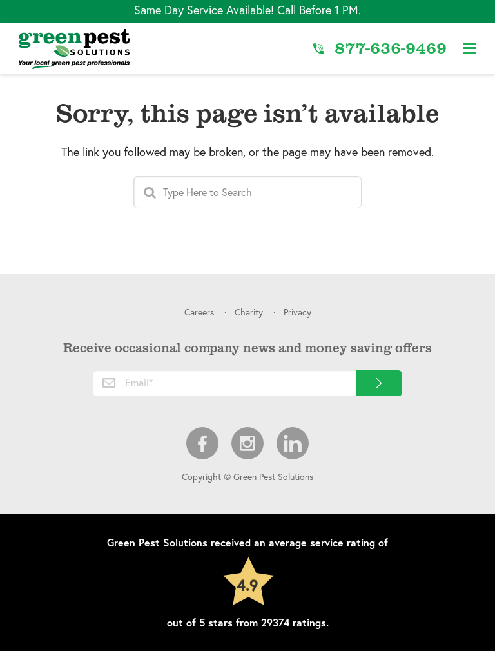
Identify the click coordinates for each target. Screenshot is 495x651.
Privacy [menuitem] (297, 312)
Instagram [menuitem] (247, 443)
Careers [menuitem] (199, 312)
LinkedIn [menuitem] (293, 443)
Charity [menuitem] (249, 312)
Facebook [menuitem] (202, 443)
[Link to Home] (74, 48)
